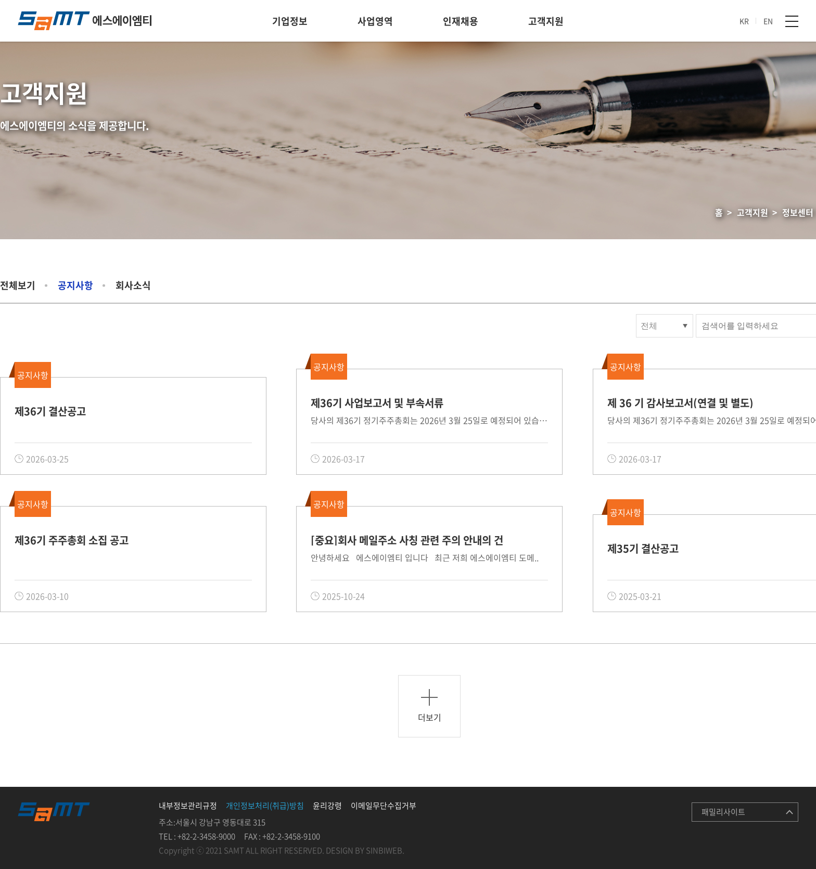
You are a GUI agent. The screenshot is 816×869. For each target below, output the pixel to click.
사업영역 (375, 21)
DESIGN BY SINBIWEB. (365, 850)
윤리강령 (327, 805)
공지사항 (75, 285)
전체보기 (17, 285)
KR (744, 21)
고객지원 (546, 21)
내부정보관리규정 (188, 805)
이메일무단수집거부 (383, 805)
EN (768, 21)
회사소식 (133, 285)
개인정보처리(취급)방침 (265, 805)
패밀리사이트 (723, 812)
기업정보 (290, 21)
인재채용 (460, 21)
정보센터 (797, 212)
